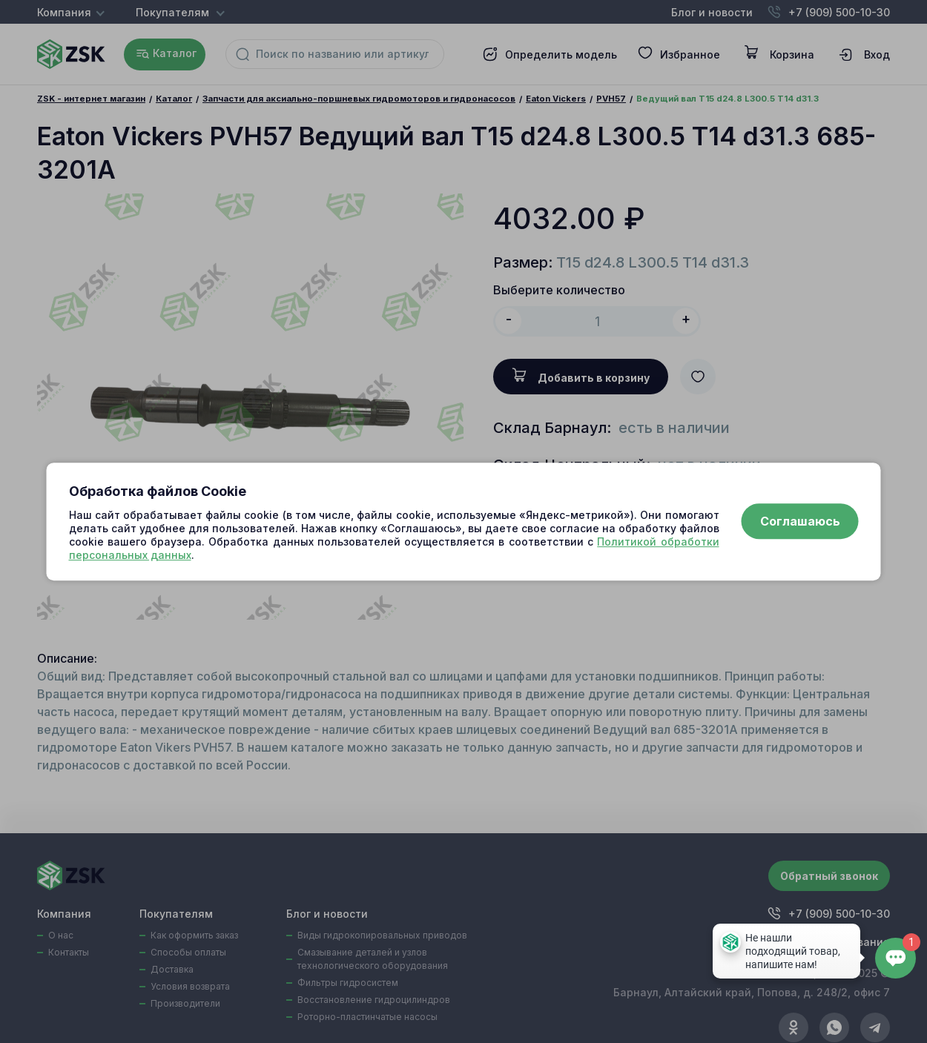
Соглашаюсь (800, 521)
